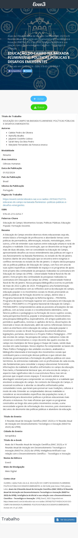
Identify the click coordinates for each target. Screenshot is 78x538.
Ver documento (65, 519)
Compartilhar (15, 71)
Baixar (39, 107)
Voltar (38, 98)
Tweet (27, 71)
